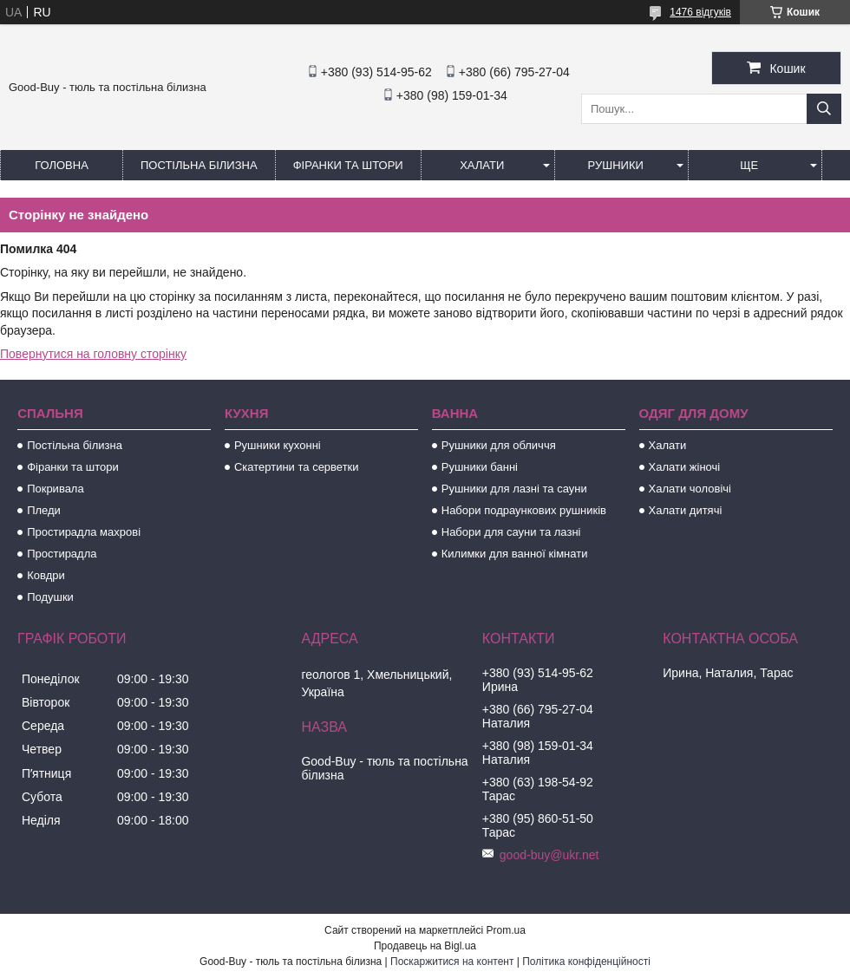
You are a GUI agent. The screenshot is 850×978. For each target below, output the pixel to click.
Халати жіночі (685, 466)
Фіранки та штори (348, 165)
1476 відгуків (700, 12)
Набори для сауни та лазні (511, 531)
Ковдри (46, 575)
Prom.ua (506, 930)
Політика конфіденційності (586, 961)
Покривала (55, 488)
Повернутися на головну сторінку (93, 354)
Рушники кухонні (277, 445)
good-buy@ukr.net (549, 855)
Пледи (44, 510)
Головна (61, 165)
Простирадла (61, 553)
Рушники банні (479, 466)
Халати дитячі (685, 510)
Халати (482, 165)
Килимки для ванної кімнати (514, 553)
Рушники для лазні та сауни (514, 488)
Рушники (616, 165)
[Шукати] (824, 109)
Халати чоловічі (690, 488)
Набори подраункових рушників (523, 510)
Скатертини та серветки (296, 466)
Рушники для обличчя (498, 445)
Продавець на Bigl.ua (425, 946)
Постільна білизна (199, 165)
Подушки (50, 596)
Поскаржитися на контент (451, 961)
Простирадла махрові (84, 531)
